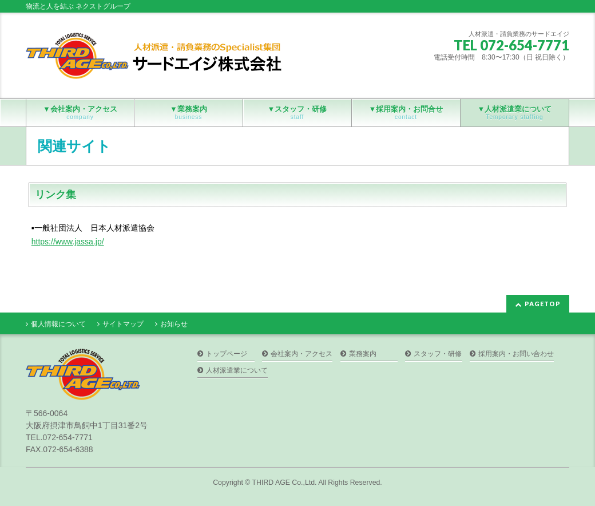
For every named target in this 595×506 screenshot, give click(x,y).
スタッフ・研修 (438, 354)
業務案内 (362, 354)
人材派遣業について (237, 370)
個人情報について (58, 324)
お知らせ (174, 324)
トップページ (226, 354)
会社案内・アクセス (301, 354)
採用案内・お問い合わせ (516, 354)
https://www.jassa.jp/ (67, 241)
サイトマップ (123, 324)
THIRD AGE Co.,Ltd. (284, 483)
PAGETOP (543, 303)
